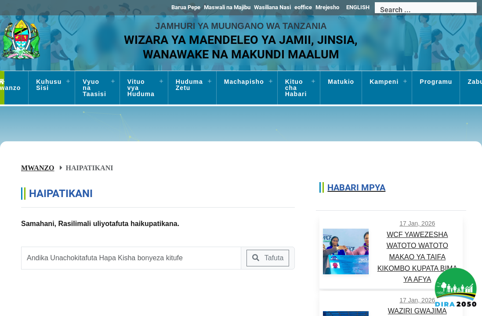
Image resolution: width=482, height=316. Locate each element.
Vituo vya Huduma (141, 87)
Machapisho (244, 81)
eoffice (303, 7)
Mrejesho (327, 7)
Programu (436, 81)
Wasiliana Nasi (272, 7)
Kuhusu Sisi (49, 84)
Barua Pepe (185, 7)
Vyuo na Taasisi (94, 87)
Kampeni (384, 81)
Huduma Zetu (189, 84)
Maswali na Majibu (227, 7)
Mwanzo (37, 167)
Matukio (341, 81)
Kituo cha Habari (296, 87)
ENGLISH (358, 7)
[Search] (426, 10)
